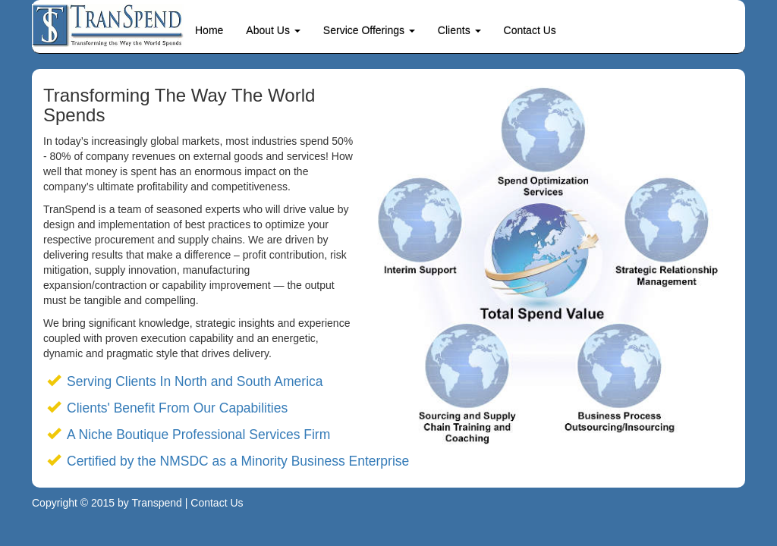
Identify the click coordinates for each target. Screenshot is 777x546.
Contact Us (530, 30)
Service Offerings (369, 30)
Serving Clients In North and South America (195, 381)
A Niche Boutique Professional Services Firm (198, 434)
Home (209, 30)
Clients (459, 30)
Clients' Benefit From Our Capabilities (177, 408)
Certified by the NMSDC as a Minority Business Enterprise (238, 461)
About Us (273, 30)
